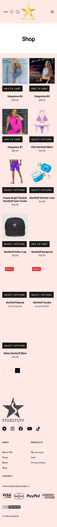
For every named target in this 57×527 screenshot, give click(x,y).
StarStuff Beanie (15, 302)
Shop (5, 457)
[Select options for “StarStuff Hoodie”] (41, 295)
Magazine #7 (15, 147)
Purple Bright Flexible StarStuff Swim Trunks (15, 199)
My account (37, 452)
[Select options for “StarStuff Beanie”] (14, 295)
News (5, 462)
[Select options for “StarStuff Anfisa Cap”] (14, 244)
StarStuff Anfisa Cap (15, 251)
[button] (17, 12)
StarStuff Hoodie (42, 302)
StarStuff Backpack (42, 251)
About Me (7, 452)
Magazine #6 (42, 96)
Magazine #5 (14, 96)
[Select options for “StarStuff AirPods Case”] (41, 190)
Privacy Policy (38, 462)
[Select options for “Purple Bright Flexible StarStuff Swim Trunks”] (14, 190)
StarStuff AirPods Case (42, 197)
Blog (4, 467)
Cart (33, 457)
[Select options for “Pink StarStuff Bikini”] (41, 139)
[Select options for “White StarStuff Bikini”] (14, 346)
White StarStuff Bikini (15, 353)
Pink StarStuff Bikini (42, 147)
